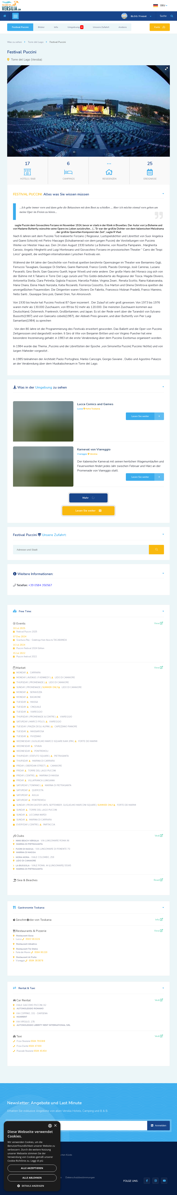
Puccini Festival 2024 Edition (28, 647)
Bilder (41, 27)
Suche (163, 16)
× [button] (55, 1125)
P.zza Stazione (29, 1041)
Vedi (159, 835)
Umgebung (75, 27)
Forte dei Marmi (30, 951)
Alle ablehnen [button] (32, 1177)
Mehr (88, 498)
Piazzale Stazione (30, 1051)
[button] (166, 69)
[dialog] (32, 1156)
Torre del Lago (36, 42)
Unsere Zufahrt (101, 27)
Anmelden (158, 1125)
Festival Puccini (20, 27)
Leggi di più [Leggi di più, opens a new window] (37, 1160)
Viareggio (28, 959)
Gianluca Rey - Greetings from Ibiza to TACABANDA (40, 638)
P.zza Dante (27, 1046)
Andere (123, 27)
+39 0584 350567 (40, 585)
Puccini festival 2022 (25, 655)
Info (56, 27)
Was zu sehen (14, 42)
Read (158, 880)
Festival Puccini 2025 (25, 630)
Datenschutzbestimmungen (80, 1177)
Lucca (26, 937)
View (158, 623)
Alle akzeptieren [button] (32, 1168)
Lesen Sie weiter (148, 416)
